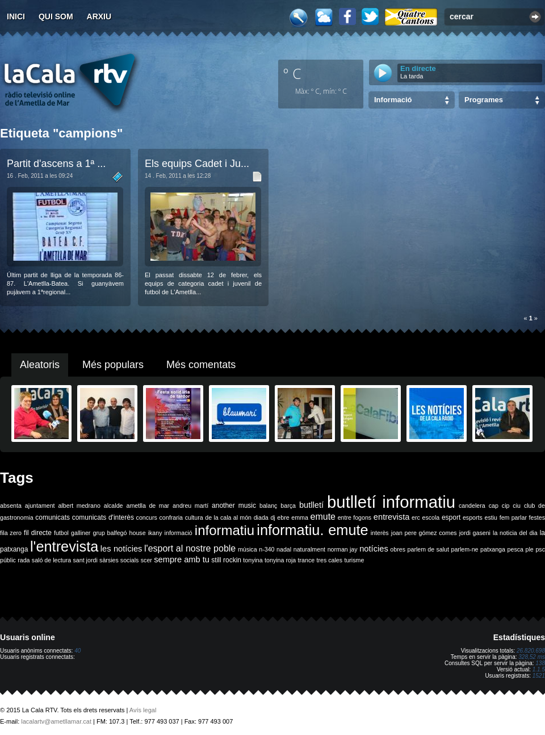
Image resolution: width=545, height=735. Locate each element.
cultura (194, 517)
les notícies (121, 548)
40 (77, 651)
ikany (155, 532)
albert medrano (79, 505)
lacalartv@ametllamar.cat (56, 721)
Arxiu (99, 16)
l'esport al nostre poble (190, 548)
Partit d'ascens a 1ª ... (56, 163)
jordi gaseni (475, 532)
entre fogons (355, 517)
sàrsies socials (119, 560)
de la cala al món (228, 517)
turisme (354, 560)
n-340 (266, 549)
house (137, 532)
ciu (517, 505)
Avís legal (143, 710)
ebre (283, 517)
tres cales (329, 560)
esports (473, 517)
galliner (80, 532)
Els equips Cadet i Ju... (197, 163)
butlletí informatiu (391, 501)
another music (234, 506)
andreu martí (190, 505)
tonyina (252, 560)
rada (24, 560)
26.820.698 (531, 651)
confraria (171, 517)
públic (8, 560)
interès (380, 532)
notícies (373, 548)
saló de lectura (51, 560)
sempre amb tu (181, 559)
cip (506, 505)
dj (272, 517)
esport (451, 517)
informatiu (224, 530)
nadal (283, 549)
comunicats (52, 517)
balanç (268, 505)
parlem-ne (465, 549)
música (247, 549)
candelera (472, 505)
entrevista (392, 516)
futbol (61, 532)
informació (178, 532)
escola (430, 517)
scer (146, 560)
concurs (146, 517)
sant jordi (85, 560)
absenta (11, 505)
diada (261, 517)
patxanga (492, 549)
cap (493, 505)
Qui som (56, 16)
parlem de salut (428, 549)
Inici (16, 16)
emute (323, 516)
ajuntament (40, 505)
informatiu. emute (312, 530)
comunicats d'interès (103, 517)
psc (540, 549)
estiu (491, 517)
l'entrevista (64, 546)
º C (292, 73)
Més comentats (201, 364)
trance (306, 560)
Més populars (113, 364)
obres (397, 549)
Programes (483, 99)
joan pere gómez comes (424, 532)
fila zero (11, 532)
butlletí (311, 505)
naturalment (309, 549)
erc (416, 517)
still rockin (226, 560)
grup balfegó (110, 532)
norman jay (343, 549)
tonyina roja (280, 560)
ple (530, 549)
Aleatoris (40, 364)
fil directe (38, 533)
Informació (393, 99)
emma (299, 517)
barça (288, 505)
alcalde (113, 505)
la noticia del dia (515, 532)
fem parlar (513, 517)
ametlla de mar (147, 505)
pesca (515, 549)
